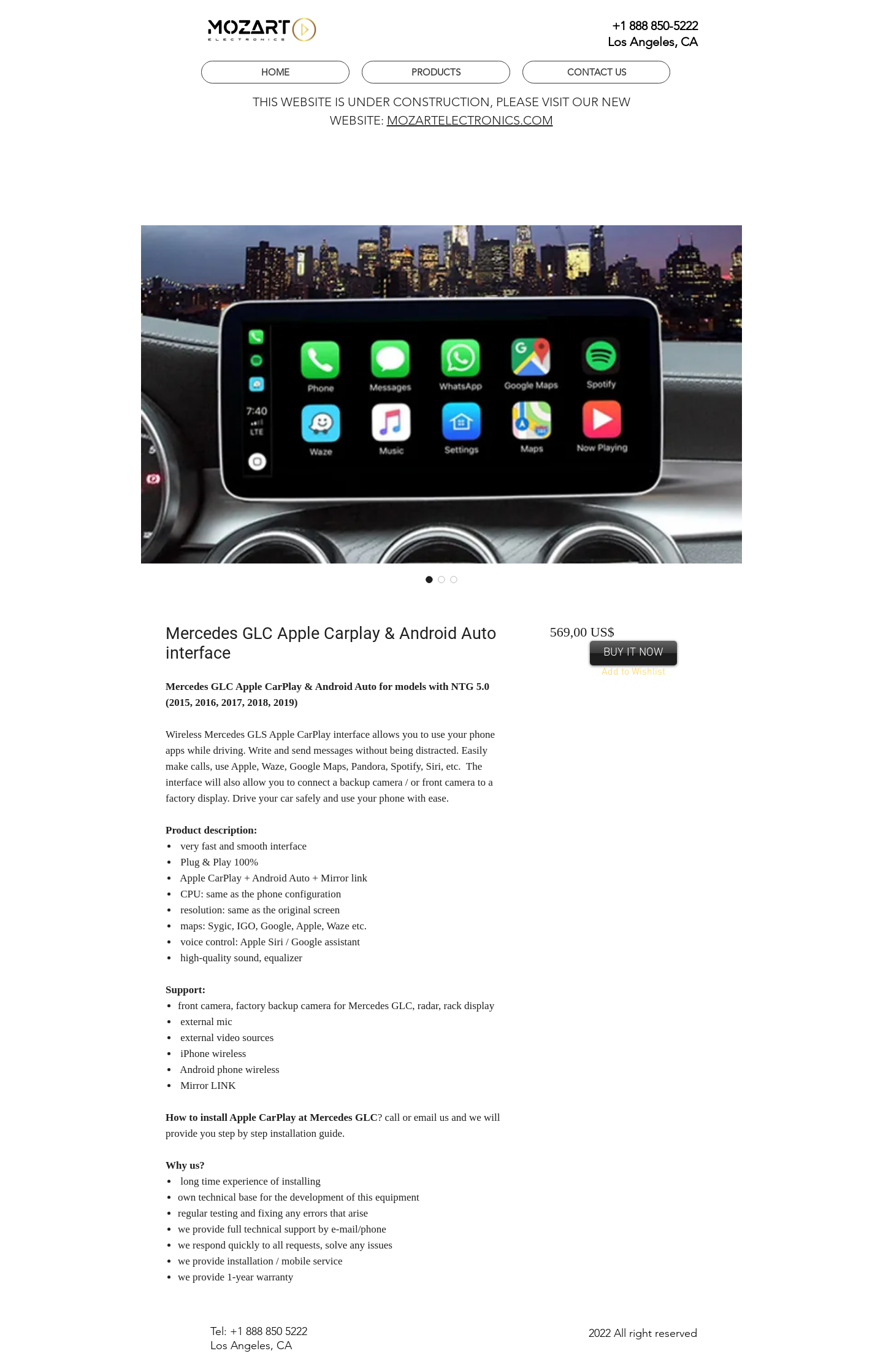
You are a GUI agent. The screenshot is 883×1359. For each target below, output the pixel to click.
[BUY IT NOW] (633, 653)
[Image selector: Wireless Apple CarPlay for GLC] (429, 579)
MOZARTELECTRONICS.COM (470, 120)
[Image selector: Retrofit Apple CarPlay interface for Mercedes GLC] (454, 579)
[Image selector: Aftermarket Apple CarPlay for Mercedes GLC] (441, 579)
